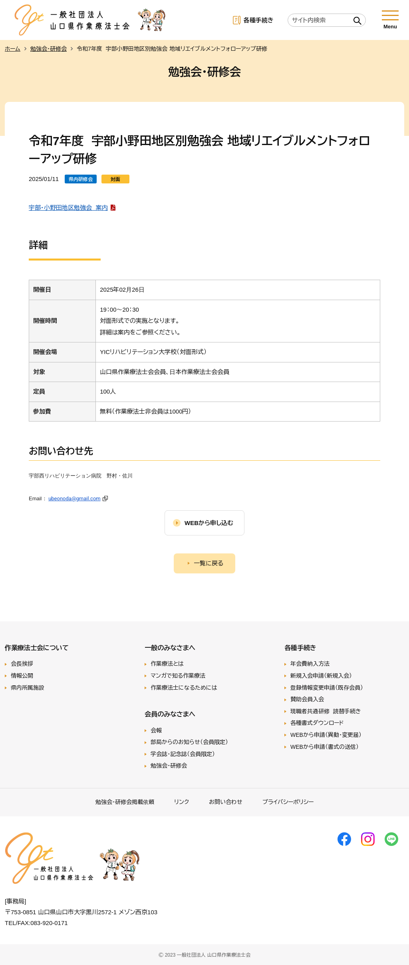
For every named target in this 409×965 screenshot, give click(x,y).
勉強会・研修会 (48, 49)
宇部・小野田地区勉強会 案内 (68, 208)
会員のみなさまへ (170, 714)
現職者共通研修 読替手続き (325, 711)
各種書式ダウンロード (317, 723)
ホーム (12, 49)
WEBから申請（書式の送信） (324, 747)
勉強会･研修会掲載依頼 (124, 802)
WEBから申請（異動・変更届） (325, 735)
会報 (156, 730)
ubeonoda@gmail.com (74, 498)
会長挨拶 (22, 664)
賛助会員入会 (307, 699)
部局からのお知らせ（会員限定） (189, 742)
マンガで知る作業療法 (178, 675)
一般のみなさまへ (170, 648)
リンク (181, 802)
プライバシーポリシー (288, 802)
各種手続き (259, 20)
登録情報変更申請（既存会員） (326, 687)
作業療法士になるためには (184, 687)
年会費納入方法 (310, 664)
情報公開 (22, 675)
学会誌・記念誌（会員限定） (183, 754)
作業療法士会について (37, 648)
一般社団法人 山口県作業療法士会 (90, 20)
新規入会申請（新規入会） (321, 675)
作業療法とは (167, 664)
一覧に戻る (208, 563)
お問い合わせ (225, 802)
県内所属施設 (27, 687)
